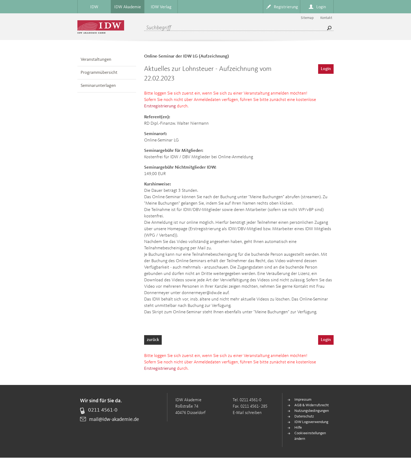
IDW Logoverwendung (311, 422)
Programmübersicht (99, 72)
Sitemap (307, 18)
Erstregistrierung (160, 106)
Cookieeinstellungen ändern (310, 436)
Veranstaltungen (96, 59)
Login (326, 69)
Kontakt (326, 18)
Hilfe (298, 427)
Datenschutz (304, 416)
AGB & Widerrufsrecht (311, 405)
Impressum (302, 399)
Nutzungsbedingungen (311, 411)
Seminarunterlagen (98, 85)
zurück (153, 340)
